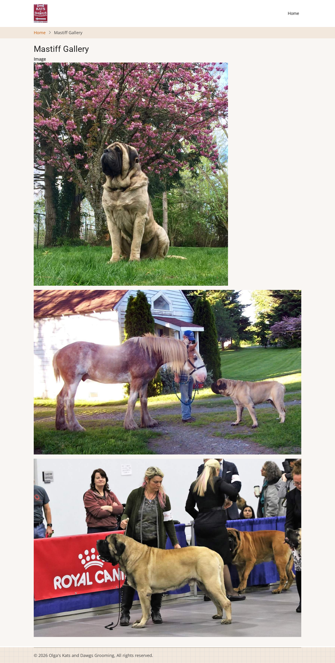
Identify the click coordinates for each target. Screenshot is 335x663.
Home (293, 13)
